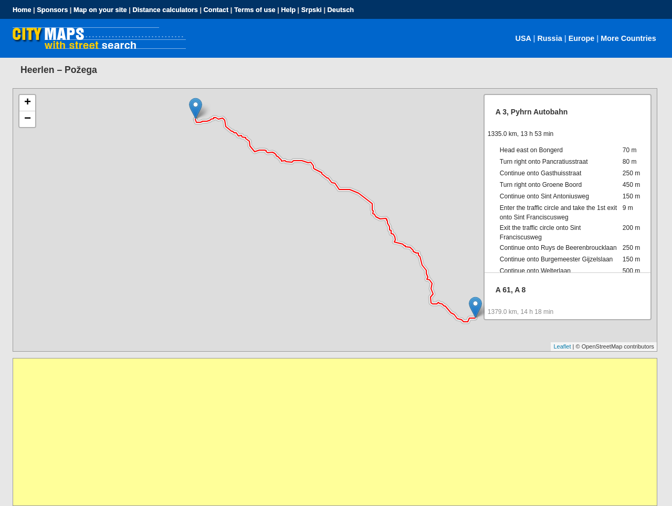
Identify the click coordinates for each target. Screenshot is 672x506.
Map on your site (100, 10)
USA (523, 38)
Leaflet (562, 346)
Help (288, 10)
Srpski (311, 10)
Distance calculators (164, 10)
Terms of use (255, 10)
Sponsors (52, 10)
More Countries (628, 38)
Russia (549, 38)
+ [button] (27, 103)
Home (22, 10)
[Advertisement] (328, 432)
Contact (216, 10)
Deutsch (341, 10)
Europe (582, 38)
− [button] (27, 119)
